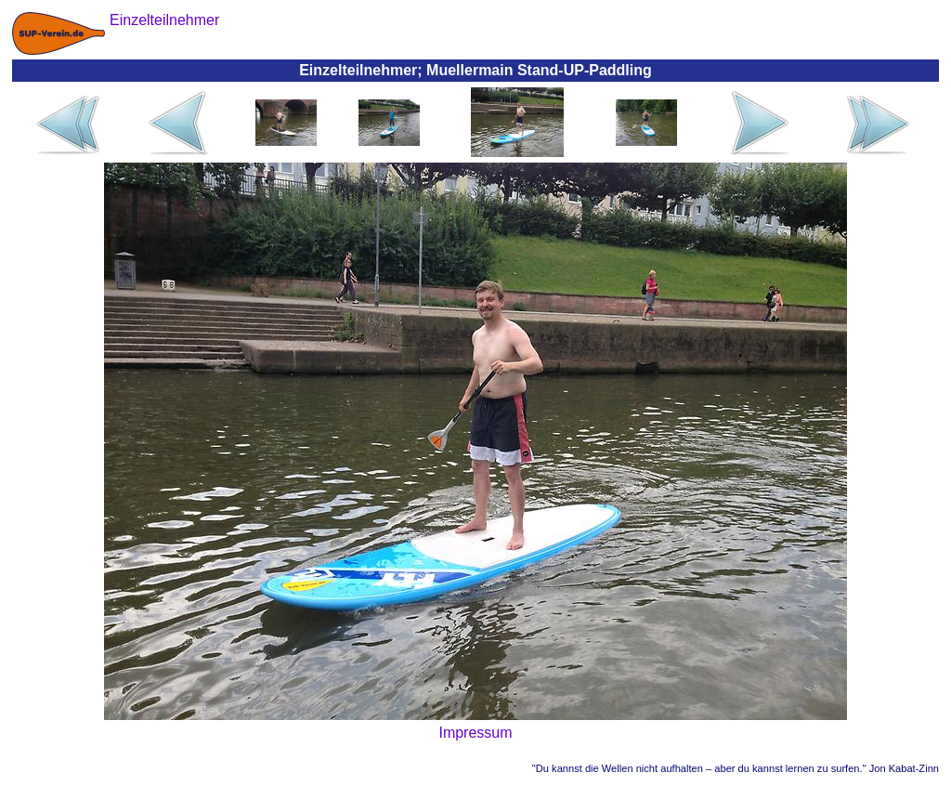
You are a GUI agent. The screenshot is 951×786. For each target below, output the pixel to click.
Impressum (475, 732)
